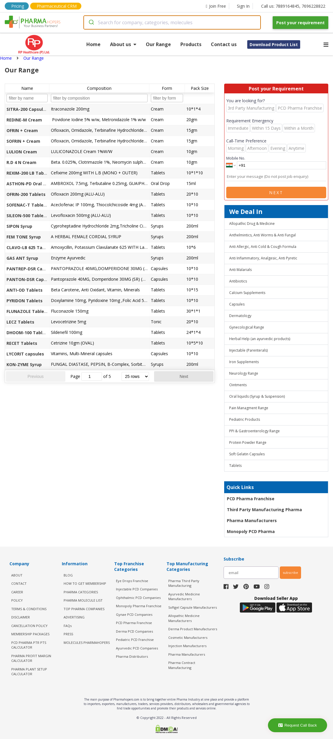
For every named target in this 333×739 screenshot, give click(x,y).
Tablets (235, 465)
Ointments (238, 384)
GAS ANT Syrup (22, 258)
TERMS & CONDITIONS (28, 609)
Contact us (224, 44)
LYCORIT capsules (25, 354)
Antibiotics (238, 281)
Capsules (237, 304)
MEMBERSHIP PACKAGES (30, 634)
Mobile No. (235, 158)
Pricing (17, 6)
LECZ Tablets (20, 322)
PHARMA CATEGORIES (81, 592)
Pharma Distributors (132, 656)
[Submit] (91, 22)
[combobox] (172, 22)
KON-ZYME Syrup (24, 364)
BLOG (68, 575)
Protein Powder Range (247, 442)
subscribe (290, 572)
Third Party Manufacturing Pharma (264, 509)
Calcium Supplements (247, 292)
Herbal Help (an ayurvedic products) (259, 338)
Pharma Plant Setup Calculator (29, 671)
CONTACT (19, 583)
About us (123, 44)
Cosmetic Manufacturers (187, 637)
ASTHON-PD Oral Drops (31, 183)
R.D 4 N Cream (21, 162)
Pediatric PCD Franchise (135, 639)
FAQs (68, 625)
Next (184, 376)
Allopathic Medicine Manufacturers (184, 618)
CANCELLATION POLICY (29, 625)
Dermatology (240, 315)
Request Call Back (297, 725)
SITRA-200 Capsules (27, 109)
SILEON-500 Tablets (27, 215)
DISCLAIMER (20, 617)
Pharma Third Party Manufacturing (183, 583)
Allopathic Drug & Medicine (252, 223)
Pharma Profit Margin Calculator (31, 658)
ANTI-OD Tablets (25, 290)
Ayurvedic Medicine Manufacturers (184, 596)
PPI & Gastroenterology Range (254, 430)
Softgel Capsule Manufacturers (192, 607)
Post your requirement (300, 22)
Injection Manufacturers (187, 646)
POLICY (17, 600)
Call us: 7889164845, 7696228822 (293, 6)
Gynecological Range (246, 327)
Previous (35, 376)
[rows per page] (135, 376)
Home (93, 44)
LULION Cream (22, 152)
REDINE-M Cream (24, 120)
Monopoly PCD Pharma (251, 531)
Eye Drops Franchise (132, 581)
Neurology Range (243, 373)
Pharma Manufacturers (252, 520)
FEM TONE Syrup (24, 237)
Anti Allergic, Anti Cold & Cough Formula (262, 246)
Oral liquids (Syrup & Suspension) (257, 396)
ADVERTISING (74, 617)
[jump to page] (91, 376)
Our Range (158, 44)
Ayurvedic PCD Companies (137, 648)
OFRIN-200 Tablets (26, 194)
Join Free (216, 6)
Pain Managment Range (248, 407)
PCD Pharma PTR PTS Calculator (28, 645)
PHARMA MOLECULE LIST (83, 600)
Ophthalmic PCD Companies (138, 597)
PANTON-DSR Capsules (31, 279)
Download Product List (274, 44)
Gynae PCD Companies (134, 614)
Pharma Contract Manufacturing (181, 665)
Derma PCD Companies (134, 631)
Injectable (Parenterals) (248, 350)
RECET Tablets (22, 343)
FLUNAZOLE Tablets (28, 311)
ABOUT (16, 575)
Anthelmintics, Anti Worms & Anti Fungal (262, 235)
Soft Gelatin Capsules (247, 454)
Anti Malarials (240, 269)
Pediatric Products (244, 419)
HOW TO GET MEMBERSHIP (85, 583)
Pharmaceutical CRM (57, 6)
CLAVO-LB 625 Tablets (30, 247)
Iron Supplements (244, 361)
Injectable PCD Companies (137, 589)
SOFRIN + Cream (23, 141)
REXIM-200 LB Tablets (29, 173)
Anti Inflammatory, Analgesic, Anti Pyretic (263, 258)
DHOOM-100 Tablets (28, 332)
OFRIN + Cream (22, 130)
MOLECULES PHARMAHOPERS (87, 642)
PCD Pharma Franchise (250, 498)
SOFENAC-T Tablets (27, 205)
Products (190, 44)
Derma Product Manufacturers (192, 629)
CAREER (17, 592)
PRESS (68, 634)
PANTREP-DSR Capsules (31, 269)
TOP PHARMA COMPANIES (84, 609)
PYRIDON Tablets (25, 300)
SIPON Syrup (19, 226)
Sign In (243, 6)
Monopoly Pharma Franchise (138, 606)
